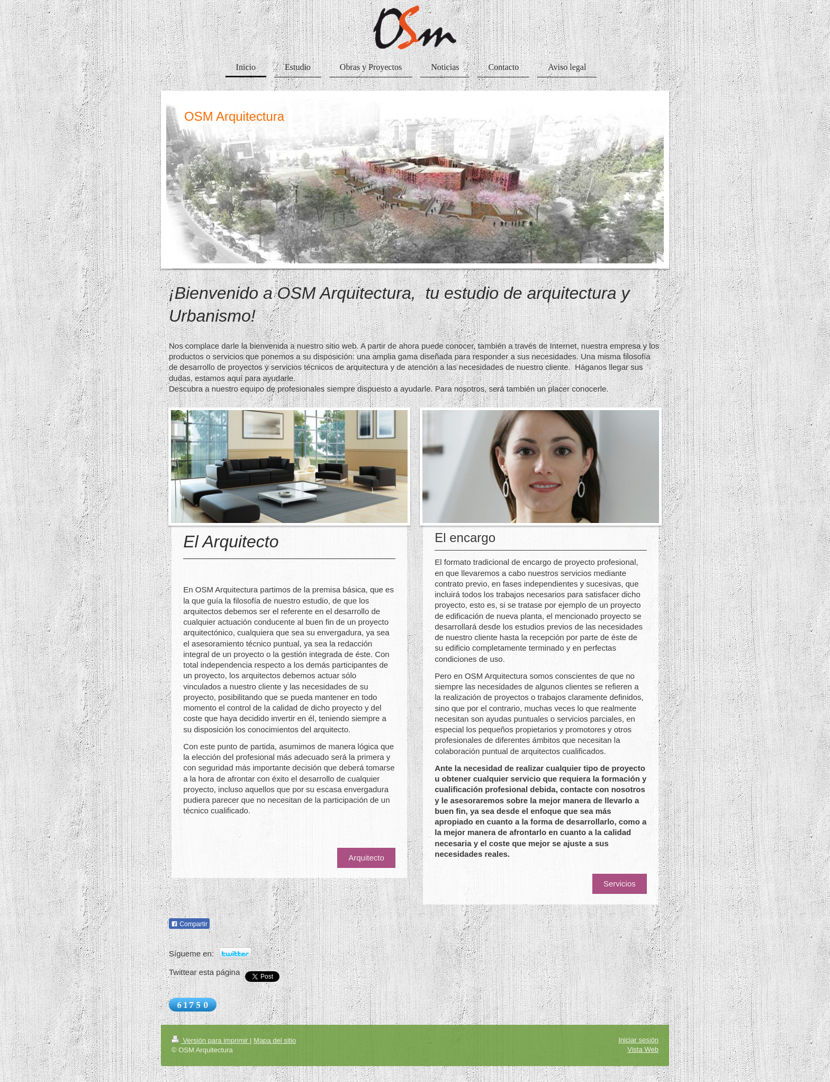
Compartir (189, 924)
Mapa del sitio (275, 1040)
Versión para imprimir (211, 1040)
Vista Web (642, 1049)
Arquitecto (366, 857)
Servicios (619, 883)
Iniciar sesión (638, 1040)
